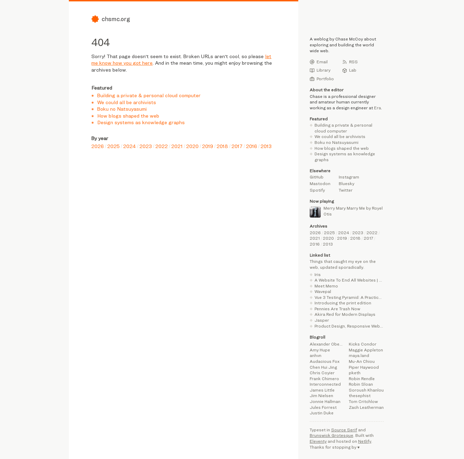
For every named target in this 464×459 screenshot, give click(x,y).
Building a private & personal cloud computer (149, 95)
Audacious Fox (324, 361)
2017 (237, 146)
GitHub (317, 177)
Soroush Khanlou (366, 390)
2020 (192, 146)
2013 (266, 146)
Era (377, 107)
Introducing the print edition (343, 303)
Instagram (349, 177)
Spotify (317, 190)
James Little (322, 390)
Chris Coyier (322, 372)
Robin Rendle (362, 378)
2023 (145, 146)
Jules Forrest (323, 407)
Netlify (364, 441)
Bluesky (346, 183)
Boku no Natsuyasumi (122, 108)
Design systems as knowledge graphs (141, 122)
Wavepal (323, 291)
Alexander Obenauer (327, 344)
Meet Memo (326, 286)
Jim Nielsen (321, 395)
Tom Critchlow (363, 401)
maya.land (359, 355)
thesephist (360, 395)
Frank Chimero (324, 378)
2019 (207, 146)
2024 (129, 146)
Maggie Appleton (366, 350)
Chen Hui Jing (323, 367)
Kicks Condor (362, 344)
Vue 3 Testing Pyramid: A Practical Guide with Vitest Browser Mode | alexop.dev (349, 297)
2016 (251, 146)
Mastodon (320, 183)
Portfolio (322, 78)
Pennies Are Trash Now (337, 308)
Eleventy (318, 441)
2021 (177, 146)
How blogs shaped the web (128, 115)
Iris (318, 274)
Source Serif (344, 430)
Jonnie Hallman (325, 401)
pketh (355, 372)
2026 (97, 146)
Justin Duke (322, 413)
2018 (222, 146)
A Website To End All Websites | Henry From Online (349, 280)
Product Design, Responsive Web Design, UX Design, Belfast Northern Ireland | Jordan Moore (349, 326)
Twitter (346, 190)
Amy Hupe (320, 350)
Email (319, 61)
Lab (349, 70)
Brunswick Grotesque (331, 435)
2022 (161, 146)
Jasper (322, 320)
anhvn (315, 355)
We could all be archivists (126, 102)
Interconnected (325, 384)
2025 (113, 146)
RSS (350, 61)
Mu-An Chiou (362, 361)
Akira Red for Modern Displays (345, 314)
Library (320, 70)
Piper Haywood (364, 367)
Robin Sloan (361, 384)
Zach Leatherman (366, 407)
